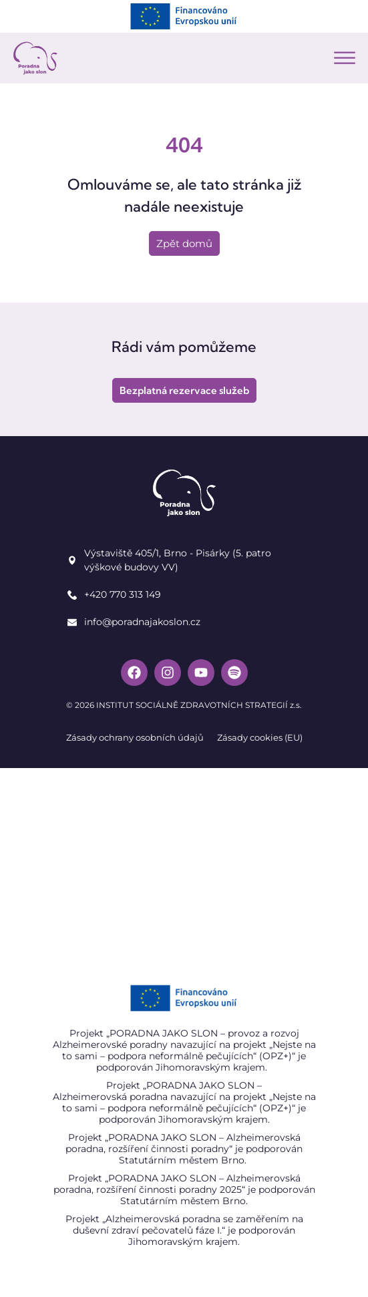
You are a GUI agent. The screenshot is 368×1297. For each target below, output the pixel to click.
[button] (344, 58)
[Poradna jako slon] (184, 868)
